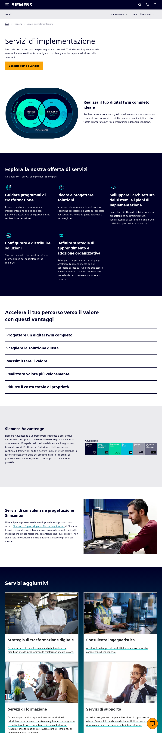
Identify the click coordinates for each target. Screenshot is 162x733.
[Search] (140, 5)
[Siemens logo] (22, 4)
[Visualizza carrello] (147, 5)
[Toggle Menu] (7, 5)
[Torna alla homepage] (7, 24)
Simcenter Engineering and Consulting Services (39, 526)
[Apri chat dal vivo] (152, 723)
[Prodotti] (18, 24)
